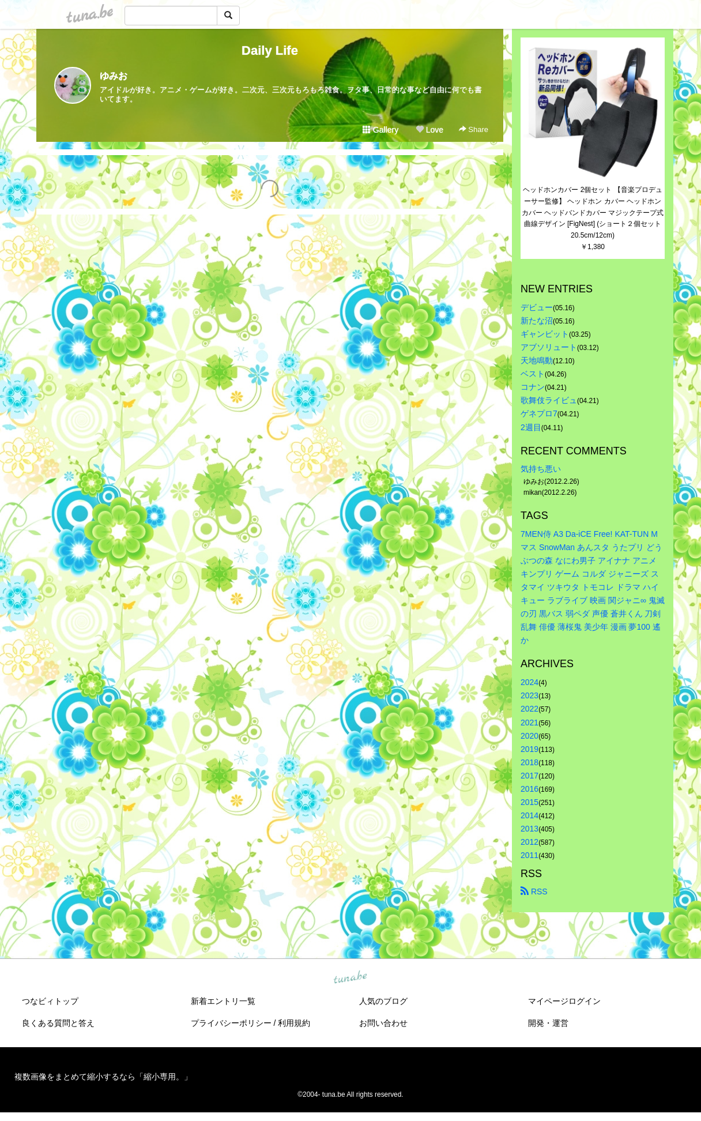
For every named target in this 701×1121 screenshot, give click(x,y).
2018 (529, 762)
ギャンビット (545, 333)
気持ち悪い (541, 468)
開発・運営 (548, 1023)
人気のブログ (383, 1001)
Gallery (380, 129)
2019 (529, 749)
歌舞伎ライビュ (549, 400)
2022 (529, 708)
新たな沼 (537, 320)
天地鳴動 (537, 360)
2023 (529, 695)
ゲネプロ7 (539, 413)
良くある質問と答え (58, 1023)
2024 (529, 682)
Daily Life (270, 50)
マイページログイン (564, 1001)
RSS (534, 891)
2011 (529, 855)
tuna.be (350, 977)
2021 (529, 722)
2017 (529, 775)
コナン (533, 387)
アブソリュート (549, 347)
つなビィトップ (50, 1001)
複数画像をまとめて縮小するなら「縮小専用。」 (103, 1076)
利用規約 (294, 1023)
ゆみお (113, 76)
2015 (529, 802)
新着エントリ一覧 (223, 1001)
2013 (529, 828)
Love (429, 129)
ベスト (533, 373)
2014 (529, 815)
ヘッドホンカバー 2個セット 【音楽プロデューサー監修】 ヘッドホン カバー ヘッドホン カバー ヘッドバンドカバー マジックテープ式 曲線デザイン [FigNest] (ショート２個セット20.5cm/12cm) (593, 212)
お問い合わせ (383, 1023)
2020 (529, 735)
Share (473, 129)
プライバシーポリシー (231, 1023)
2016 (529, 788)
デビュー (537, 307)
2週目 (531, 427)
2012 (529, 842)
